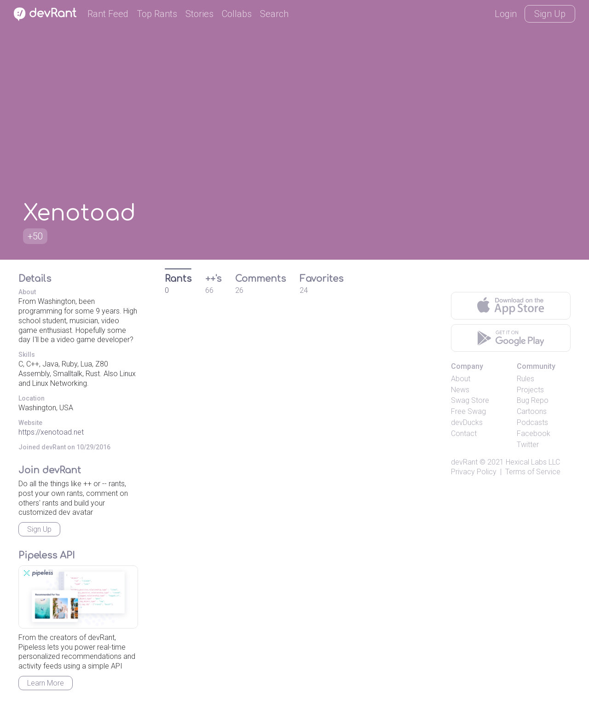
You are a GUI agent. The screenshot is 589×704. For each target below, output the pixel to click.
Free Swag (468, 411)
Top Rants (157, 13)
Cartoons (532, 411)
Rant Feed (107, 13)
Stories (199, 13)
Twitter (528, 444)
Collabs (237, 13)
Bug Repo (533, 400)
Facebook (533, 433)
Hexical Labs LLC (533, 462)
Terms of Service (532, 471)
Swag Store (470, 400)
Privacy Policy (474, 471)
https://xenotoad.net (51, 432)
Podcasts (532, 422)
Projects (530, 389)
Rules (525, 378)
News (460, 389)
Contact (464, 433)
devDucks (467, 422)
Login (506, 13)
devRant (464, 462)
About (460, 378)
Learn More (45, 683)
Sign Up (550, 13)
